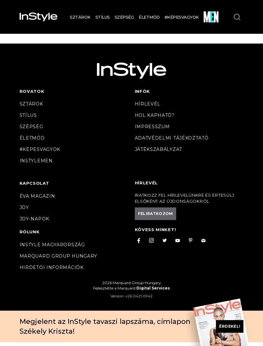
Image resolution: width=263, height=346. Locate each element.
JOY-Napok (34, 219)
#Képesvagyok (181, 17)
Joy (24, 207)
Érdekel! (229, 326)
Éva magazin (37, 196)
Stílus (102, 17)
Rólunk (30, 231)
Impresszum (152, 126)
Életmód (149, 17)
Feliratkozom (155, 213)
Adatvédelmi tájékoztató (172, 138)
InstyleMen (36, 161)
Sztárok (80, 17)
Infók (142, 91)
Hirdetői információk (52, 267)
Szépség (124, 17)
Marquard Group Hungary (58, 256)
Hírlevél (148, 104)
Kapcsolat (34, 183)
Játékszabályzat (158, 149)
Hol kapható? (155, 115)
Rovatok (32, 91)
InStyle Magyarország (52, 245)
